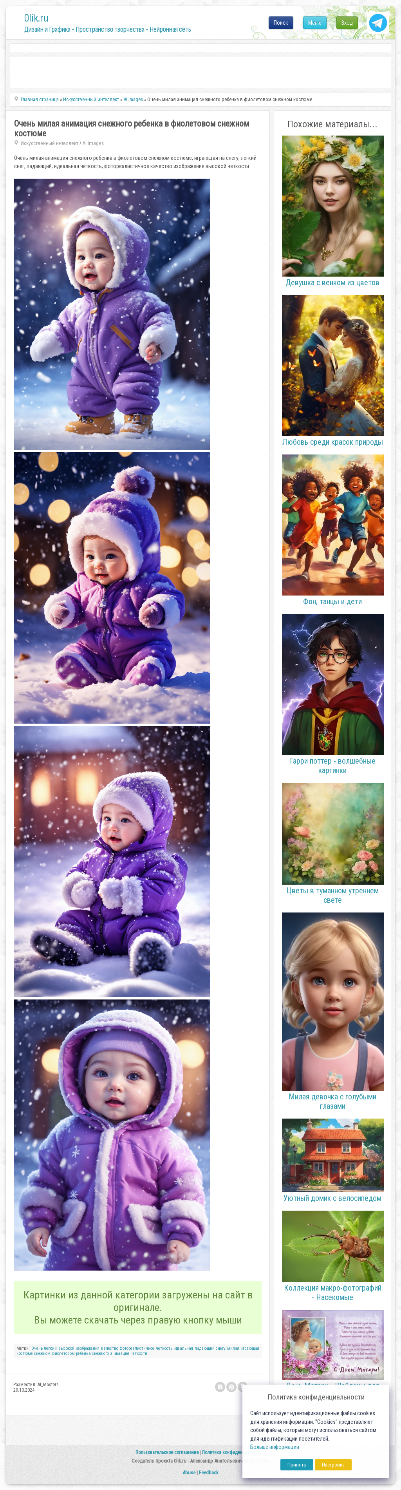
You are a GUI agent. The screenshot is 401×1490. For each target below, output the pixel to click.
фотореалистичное (136, 1348)
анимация (119, 1353)
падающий (205, 1348)
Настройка (333, 1465)
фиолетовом (63, 1353)
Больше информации (274, 1447)
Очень (37, 1348)
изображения (87, 1348)
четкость (164, 1348)
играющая (249, 1348)
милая (233, 1348)
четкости (138, 1353)
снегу (221, 1348)
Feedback (209, 1473)
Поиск (281, 23)
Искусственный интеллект (49, 143)
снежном (42, 1353)
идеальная (183, 1348)
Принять (296, 1465)
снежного (100, 1353)
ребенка (83, 1353)
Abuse (188, 1473)
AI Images (93, 143)
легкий (50, 1348)
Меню (315, 23)
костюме (24, 1353)
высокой (66, 1348)
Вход (347, 23)
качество (109, 1348)
